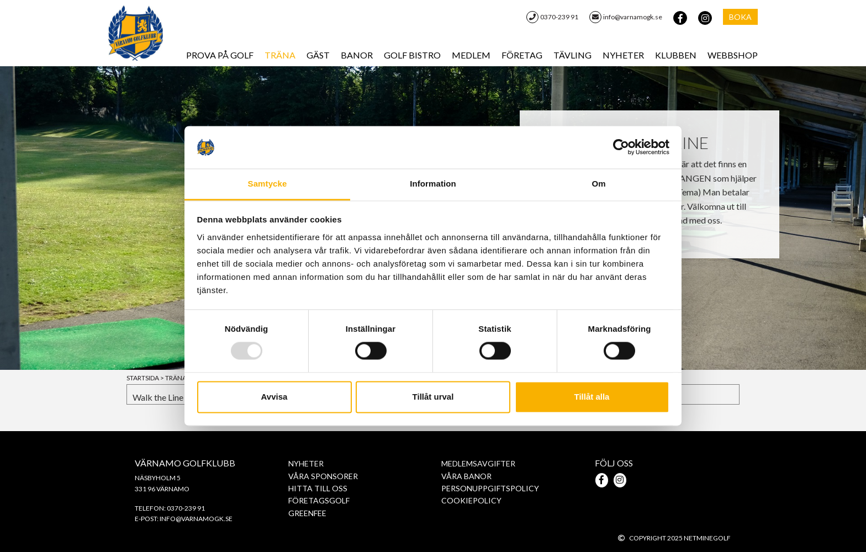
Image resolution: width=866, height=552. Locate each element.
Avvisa (274, 396)
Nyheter (623, 55)
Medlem (471, 55)
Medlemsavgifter (478, 463)
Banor (357, 55)
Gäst (318, 55)
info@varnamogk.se (625, 17)
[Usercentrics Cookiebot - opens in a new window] (621, 147)
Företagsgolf (319, 500)
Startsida (145, 378)
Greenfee (307, 513)
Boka (740, 17)
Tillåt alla (592, 396)
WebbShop (732, 55)
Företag (521, 55)
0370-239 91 (552, 17)
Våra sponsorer (323, 476)
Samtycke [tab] (267, 183)
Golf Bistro (412, 55)
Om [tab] (598, 183)
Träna (280, 55)
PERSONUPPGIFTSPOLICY (490, 488)
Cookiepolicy (471, 500)
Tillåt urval (433, 396)
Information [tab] (433, 183)
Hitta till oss (317, 488)
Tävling (572, 55)
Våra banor (466, 476)
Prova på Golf (220, 55)
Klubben (675, 55)
